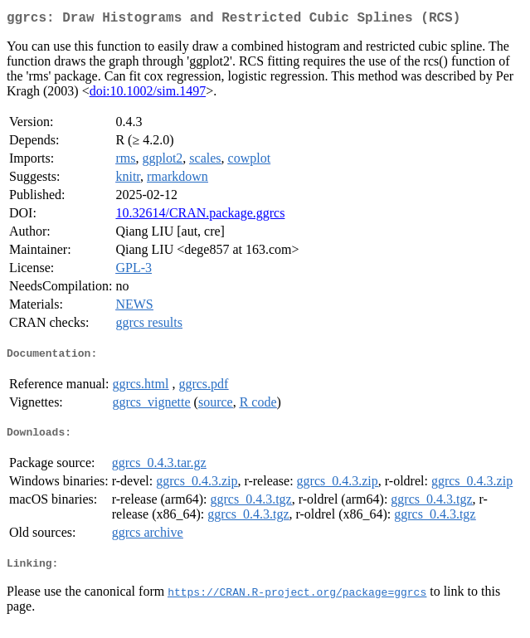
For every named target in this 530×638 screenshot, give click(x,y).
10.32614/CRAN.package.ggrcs (199, 216)
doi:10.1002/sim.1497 (148, 94)
